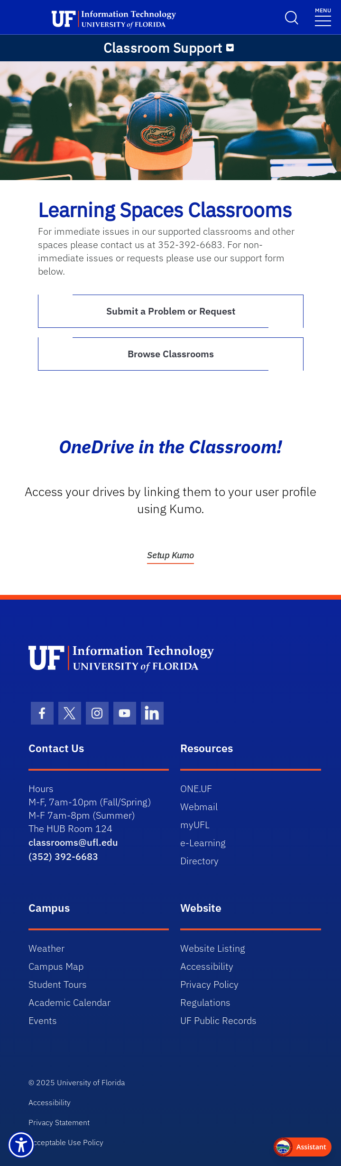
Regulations (205, 1002)
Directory (199, 860)
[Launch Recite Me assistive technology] (21, 1144)
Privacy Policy (209, 984)
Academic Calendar (69, 1002)
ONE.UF (196, 788)
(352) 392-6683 (63, 856)
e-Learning (203, 842)
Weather (46, 948)
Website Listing (212, 948)
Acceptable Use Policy (65, 1142)
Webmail (199, 806)
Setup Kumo (170, 555)
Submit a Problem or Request (170, 311)
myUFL (195, 824)
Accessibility (206, 966)
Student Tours (57, 984)
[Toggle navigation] (323, 16)
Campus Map (55, 966)
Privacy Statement (59, 1122)
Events (42, 1020)
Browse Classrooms (171, 353)
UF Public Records (218, 1020)
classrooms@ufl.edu (73, 842)
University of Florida (91, 1082)
